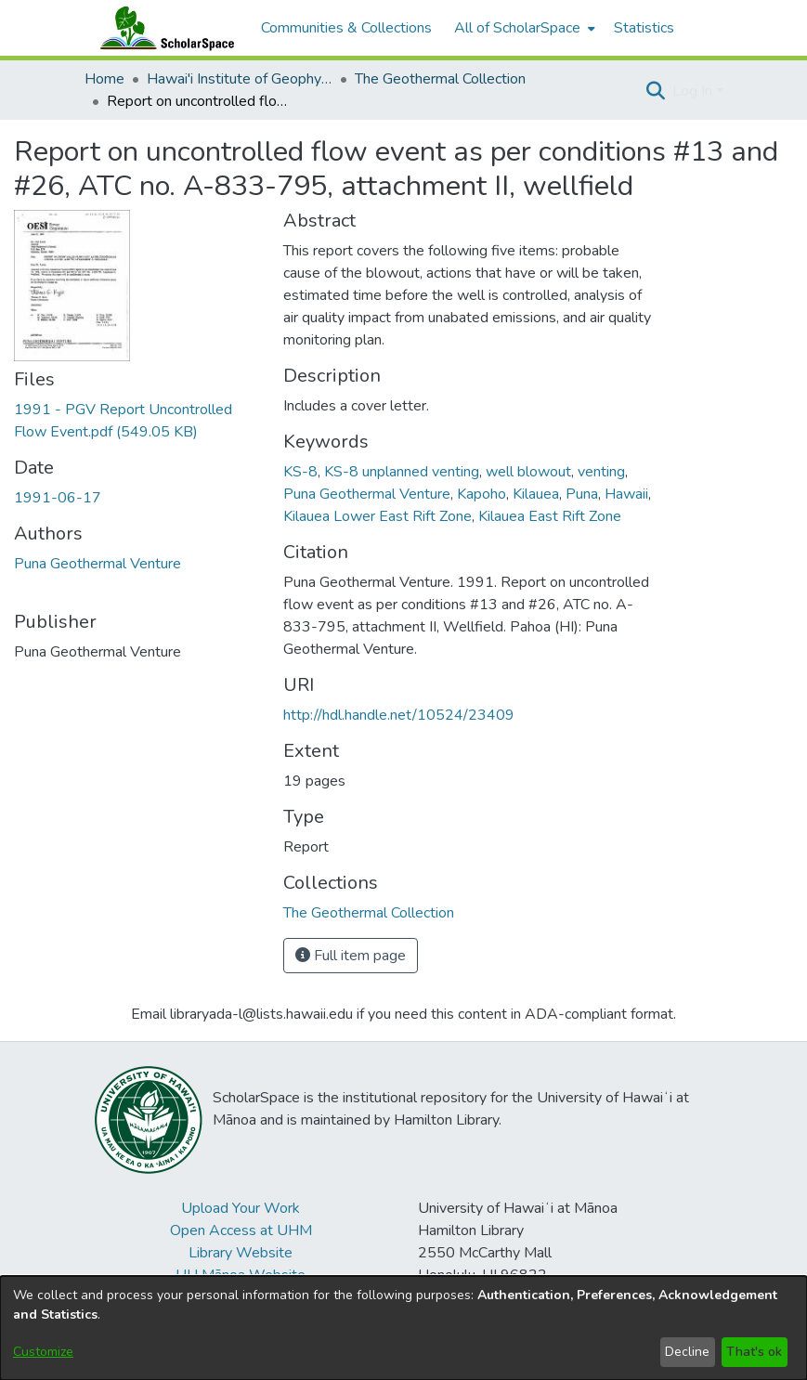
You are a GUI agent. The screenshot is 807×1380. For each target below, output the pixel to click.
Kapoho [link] (481, 494)
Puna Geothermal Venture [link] (97, 563)
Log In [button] (694, 91)
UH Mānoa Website (241, 1275)
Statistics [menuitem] (644, 28)
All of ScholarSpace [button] (517, 28)
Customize (43, 1351)
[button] (656, 91)
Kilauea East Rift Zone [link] (549, 516)
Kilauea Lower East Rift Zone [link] (377, 516)
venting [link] (601, 472)
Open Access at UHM (241, 1230)
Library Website (241, 1253)
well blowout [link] (528, 472)
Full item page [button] (350, 955)
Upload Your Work (240, 1208)
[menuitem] (522, 28)
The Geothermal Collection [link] (440, 79)
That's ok (754, 1351)
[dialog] (403, 1328)
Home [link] (104, 79)
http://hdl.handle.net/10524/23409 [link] (398, 715)
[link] (368, 913)
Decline (687, 1351)
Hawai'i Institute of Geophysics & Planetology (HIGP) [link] (239, 79)
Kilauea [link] (536, 494)
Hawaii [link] (626, 494)
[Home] (163, 28)
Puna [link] (582, 494)
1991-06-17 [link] (57, 498)
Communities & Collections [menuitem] (346, 28)
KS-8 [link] (300, 472)
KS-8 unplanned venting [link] (401, 472)
